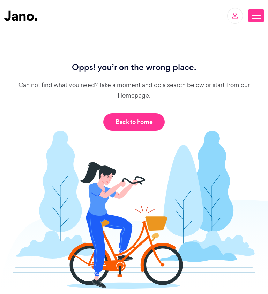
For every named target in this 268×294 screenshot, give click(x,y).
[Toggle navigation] (256, 15)
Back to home (134, 122)
